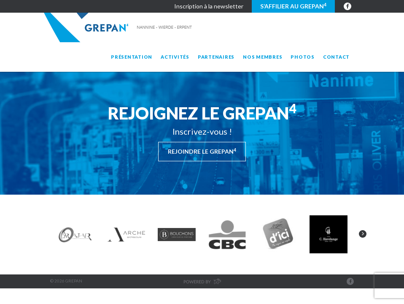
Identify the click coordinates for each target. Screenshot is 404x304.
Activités (175, 57)
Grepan (119, 27)
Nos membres (262, 57)
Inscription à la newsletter (208, 6)
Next (362, 234)
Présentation (131, 57)
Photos (303, 57)
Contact (336, 57)
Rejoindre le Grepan (202, 151)
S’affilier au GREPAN (293, 6)
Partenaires (216, 57)
